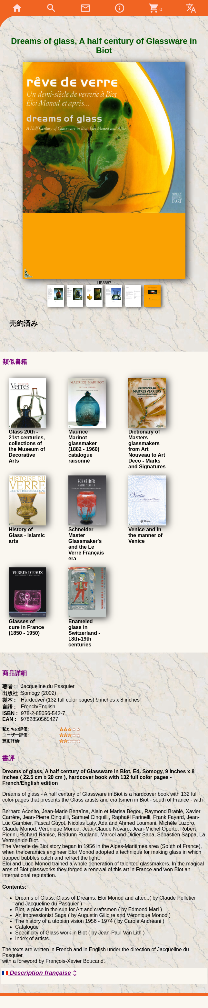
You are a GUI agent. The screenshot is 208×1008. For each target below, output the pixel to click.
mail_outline (85, 8)
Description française (40, 973)
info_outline (119, 8)
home (17, 8)
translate (190, 8)
